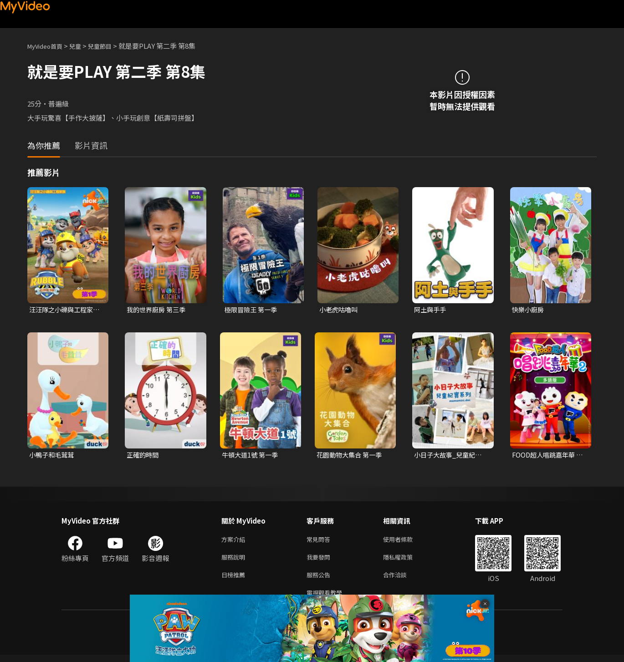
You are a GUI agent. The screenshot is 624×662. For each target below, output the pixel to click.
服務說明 (235, 560)
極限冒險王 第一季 (253, 310)
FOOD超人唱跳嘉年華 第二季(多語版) (545, 456)
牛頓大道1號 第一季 (251, 456)
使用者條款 (406, 541)
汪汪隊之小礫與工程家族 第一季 (63, 310)
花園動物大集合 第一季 (351, 456)
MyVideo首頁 (48, 46)
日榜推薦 (235, 580)
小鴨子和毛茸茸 (53, 456)
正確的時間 (144, 456)
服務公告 (320, 580)
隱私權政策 (406, 560)
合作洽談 (402, 580)
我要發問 (320, 560)
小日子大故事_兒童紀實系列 (450, 456)
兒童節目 (109, 46)
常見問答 (320, 541)
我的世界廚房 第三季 (158, 310)
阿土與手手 (431, 310)
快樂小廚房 (529, 310)
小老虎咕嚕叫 (339, 310)
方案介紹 (235, 541)
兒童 (82, 46)
